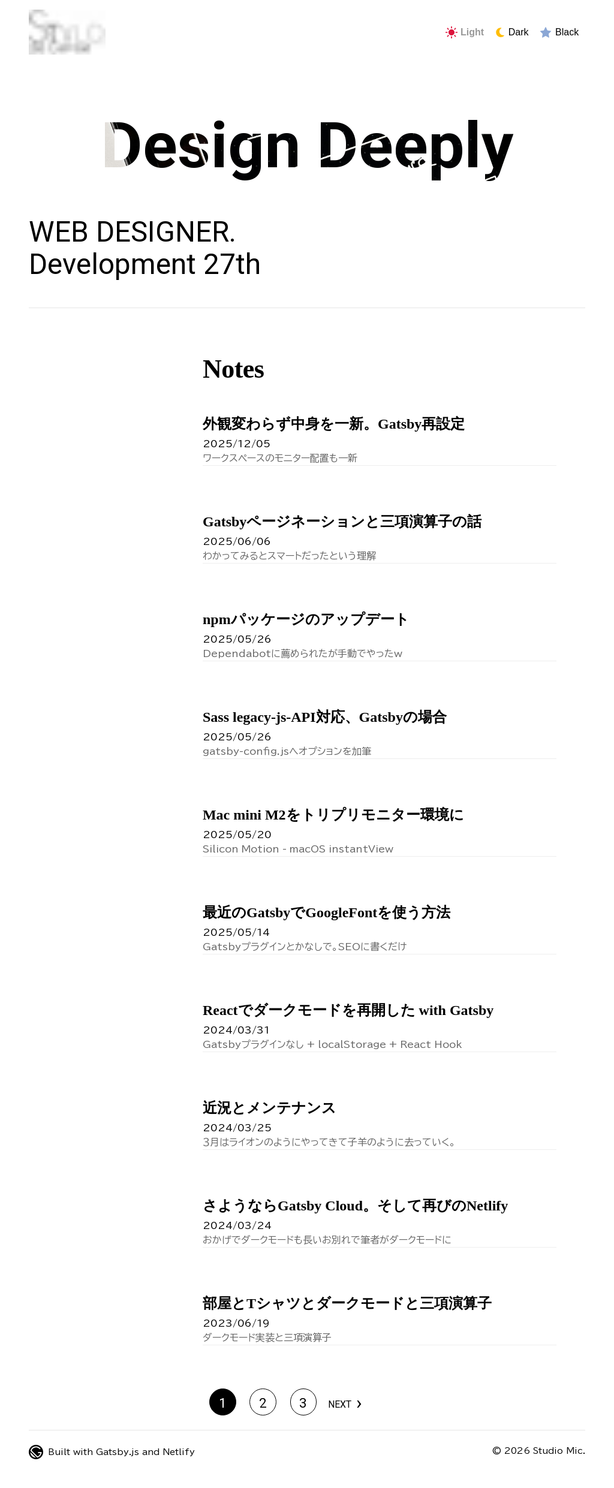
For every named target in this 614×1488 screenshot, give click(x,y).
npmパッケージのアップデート (306, 619)
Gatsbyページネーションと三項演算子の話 (342, 521)
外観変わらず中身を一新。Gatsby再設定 (334, 424)
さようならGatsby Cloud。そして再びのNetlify (355, 1205)
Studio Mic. (559, 1451)
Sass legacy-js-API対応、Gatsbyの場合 (325, 717)
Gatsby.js (117, 1452)
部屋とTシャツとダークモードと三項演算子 (347, 1303)
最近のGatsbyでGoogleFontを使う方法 (326, 912)
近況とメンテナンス (269, 1108)
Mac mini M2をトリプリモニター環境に (333, 815)
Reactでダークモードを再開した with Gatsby (348, 1010)
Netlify (178, 1452)
